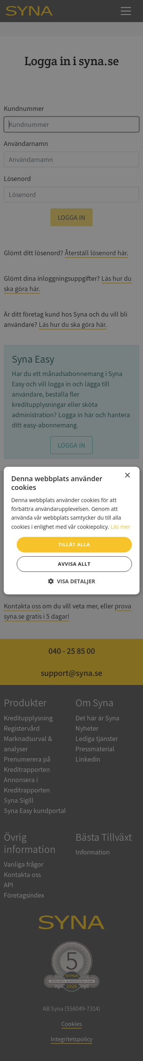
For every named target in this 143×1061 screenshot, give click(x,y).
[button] (71, 581)
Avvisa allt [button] (74, 563)
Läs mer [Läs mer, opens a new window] (120, 526)
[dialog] (71, 530)
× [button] (127, 475)
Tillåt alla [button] (74, 544)
